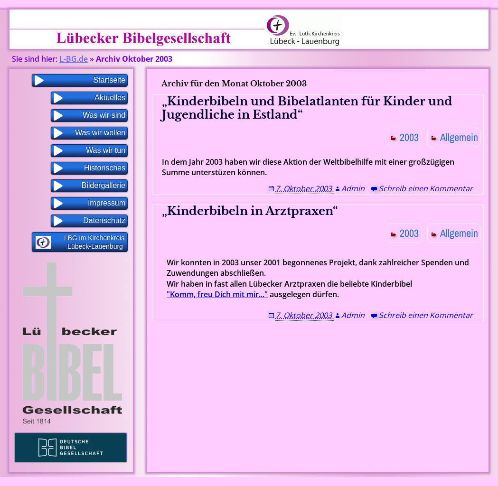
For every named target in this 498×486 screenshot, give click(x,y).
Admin (353, 188)
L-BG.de (73, 59)
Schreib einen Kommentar (426, 188)
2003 (409, 137)
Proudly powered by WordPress (226, 481)
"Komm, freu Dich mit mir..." (217, 294)
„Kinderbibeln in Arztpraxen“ (250, 211)
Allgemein (459, 137)
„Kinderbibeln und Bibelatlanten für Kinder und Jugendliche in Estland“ (307, 108)
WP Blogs (294, 481)
